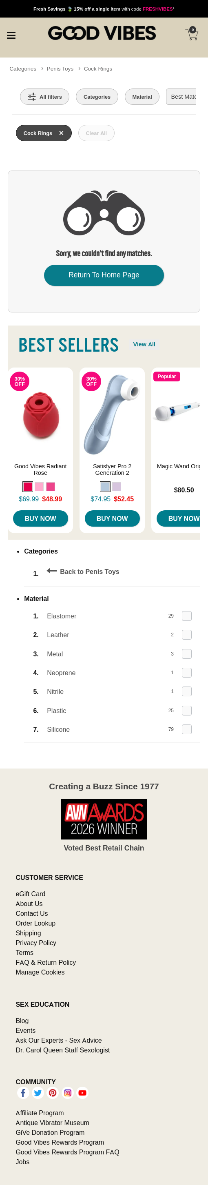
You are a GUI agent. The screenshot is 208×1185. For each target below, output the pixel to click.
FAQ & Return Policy (45, 962)
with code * (104, 9)
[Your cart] (191, 34)
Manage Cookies (39, 972)
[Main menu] (11, 34)
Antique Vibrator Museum (52, 1123)
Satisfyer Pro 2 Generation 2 (112, 469)
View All (144, 344)
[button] (27, 486)
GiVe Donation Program (49, 1132)
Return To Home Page (104, 274)
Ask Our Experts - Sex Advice (58, 1040)
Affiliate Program (39, 1113)
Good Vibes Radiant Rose (40, 469)
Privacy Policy (35, 943)
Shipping (28, 933)
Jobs (22, 1162)
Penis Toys (60, 68)
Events (25, 1030)
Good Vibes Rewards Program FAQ (67, 1152)
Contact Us (31, 913)
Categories (22, 68)
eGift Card (30, 894)
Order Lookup (35, 923)
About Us (28, 903)
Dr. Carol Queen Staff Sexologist (62, 1050)
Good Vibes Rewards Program (59, 1142)
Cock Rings (98, 68)
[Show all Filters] (45, 97)
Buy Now (40, 518)
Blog (22, 1021)
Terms (24, 952)
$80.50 (184, 490)
